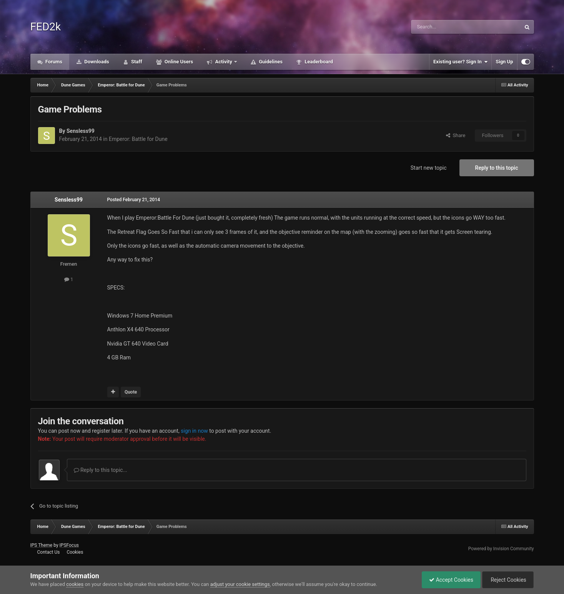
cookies (74, 584)
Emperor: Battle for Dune (138, 139)
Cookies (75, 552)
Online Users (178, 62)
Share (456, 135)
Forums (53, 62)
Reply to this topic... (100, 470)
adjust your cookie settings (240, 584)
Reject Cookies (507, 580)
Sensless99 (81, 131)
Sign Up (504, 62)
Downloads (96, 62)
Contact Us (48, 552)
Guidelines (270, 62)
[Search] (447, 27)
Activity (223, 62)
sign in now (194, 431)
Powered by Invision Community (501, 548)
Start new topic (429, 168)
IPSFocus (69, 545)
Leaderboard (318, 62)
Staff (136, 62)
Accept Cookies (449, 580)
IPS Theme (41, 545)
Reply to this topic (496, 168)
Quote (131, 392)
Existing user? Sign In (460, 62)
